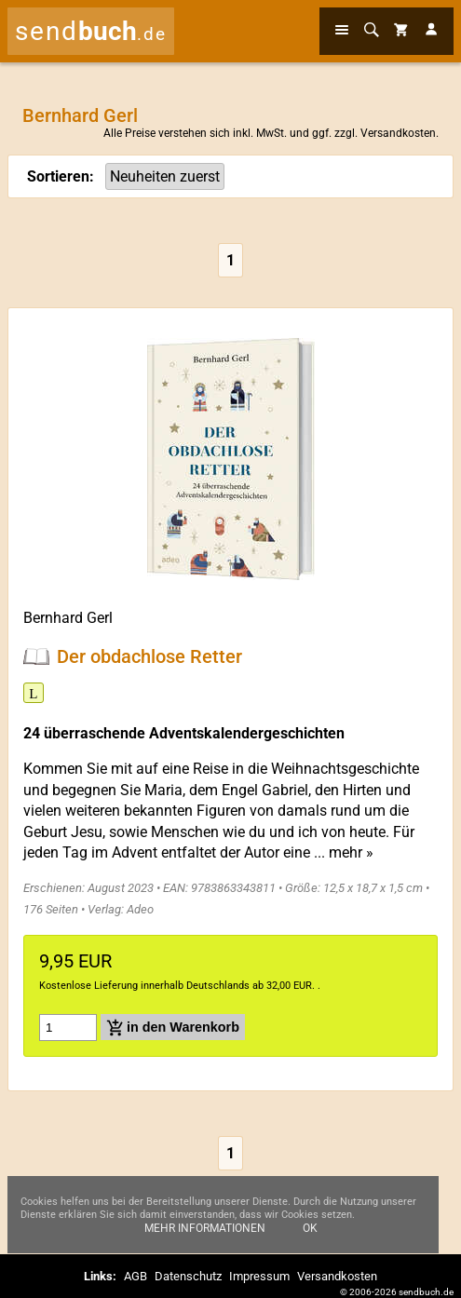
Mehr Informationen (204, 1228)
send (91, 31)
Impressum (259, 1276)
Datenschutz (188, 1276)
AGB (135, 1276)
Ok (310, 1228)
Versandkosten (398, 133)
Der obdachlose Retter (149, 656)
